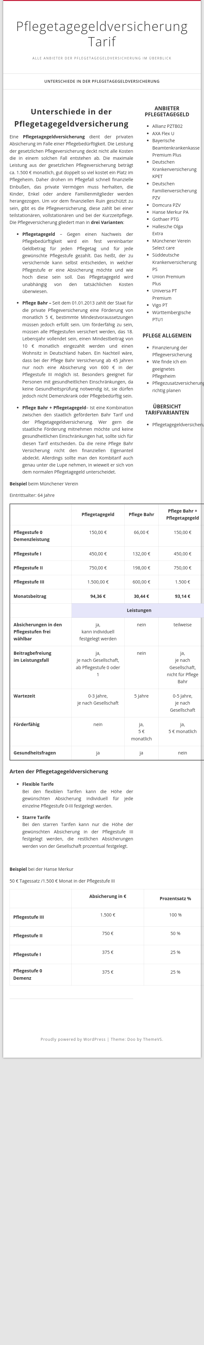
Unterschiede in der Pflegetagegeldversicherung (102, 81)
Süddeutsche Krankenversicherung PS (174, 262)
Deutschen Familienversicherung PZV (174, 191)
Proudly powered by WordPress (73, 1039)
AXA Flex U (163, 133)
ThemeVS (152, 1039)
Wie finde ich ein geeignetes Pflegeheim (169, 369)
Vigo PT (160, 305)
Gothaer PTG (165, 219)
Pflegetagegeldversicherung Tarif (102, 33)
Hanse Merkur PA (170, 212)
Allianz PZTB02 (167, 126)
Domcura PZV (166, 205)
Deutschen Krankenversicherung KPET (174, 169)
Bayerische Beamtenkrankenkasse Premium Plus (176, 147)
